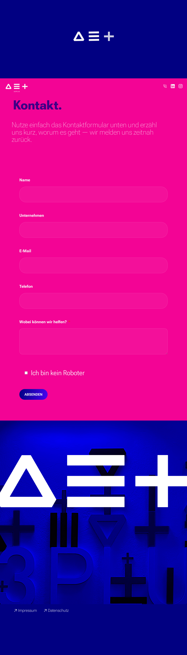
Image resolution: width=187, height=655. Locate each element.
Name (24, 199)
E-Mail (25, 270)
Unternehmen (31, 234)
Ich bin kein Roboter (58, 392)
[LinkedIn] (172, 105)
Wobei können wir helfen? (44, 341)
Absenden (33, 414)
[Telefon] (165, 105)
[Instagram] (180, 105)
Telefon (26, 305)
